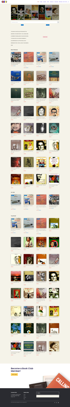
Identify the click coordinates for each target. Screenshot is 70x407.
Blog (24, 398)
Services (25, 397)
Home (38, 1)
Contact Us (51, 1)
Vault (48, 1)
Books (41, 1)
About (24, 395)
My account (56, 1)
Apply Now (14, 374)
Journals (44, 1)
